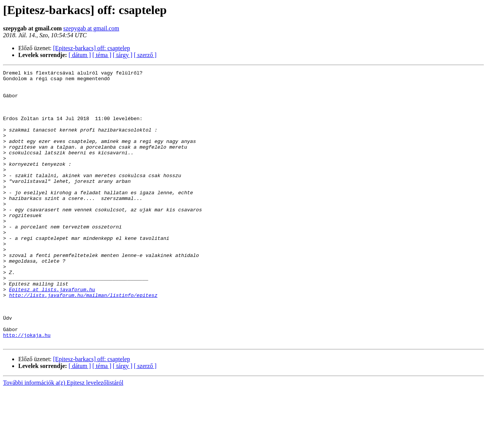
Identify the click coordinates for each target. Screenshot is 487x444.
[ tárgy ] (122, 55)
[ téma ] (101, 55)
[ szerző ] (145, 55)
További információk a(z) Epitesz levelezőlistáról (63, 437)
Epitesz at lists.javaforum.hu (52, 333)
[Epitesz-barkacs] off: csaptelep (91, 48)
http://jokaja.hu (27, 388)
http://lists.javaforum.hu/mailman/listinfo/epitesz (83, 340)
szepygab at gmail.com (91, 28)
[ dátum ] (79, 55)
